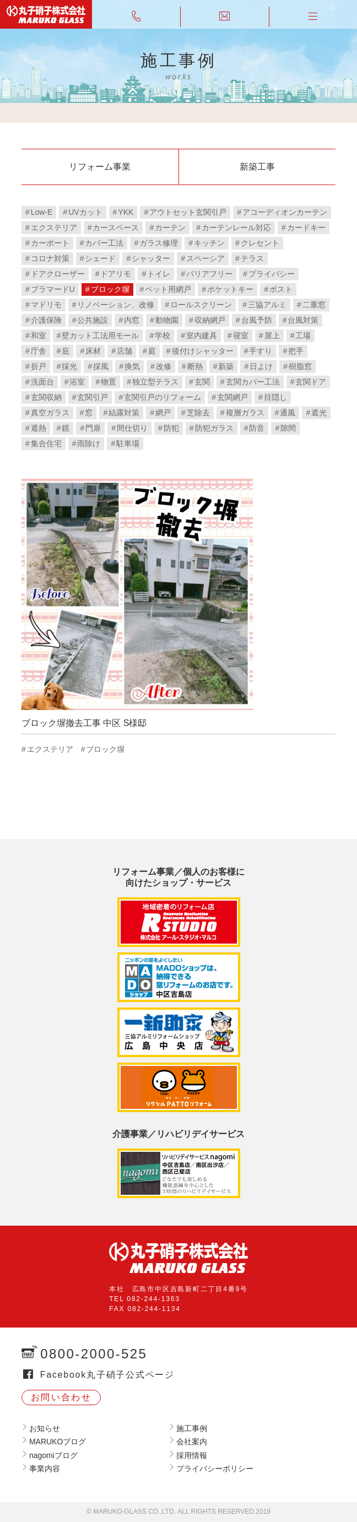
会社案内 (191, 1441)
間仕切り (132, 428)
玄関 (202, 381)
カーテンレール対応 (236, 227)
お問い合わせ (61, 1397)
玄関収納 (46, 397)
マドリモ (46, 304)
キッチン (209, 243)
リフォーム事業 (100, 166)
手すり (260, 350)
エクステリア (54, 227)
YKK (125, 212)
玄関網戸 (232, 397)
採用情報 (191, 1455)
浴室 (77, 381)
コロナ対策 (50, 258)
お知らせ (44, 1428)
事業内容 (44, 1468)
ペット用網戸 (168, 289)
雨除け (88, 443)
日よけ (261, 366)
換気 (132, 366)
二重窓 (314, 304)
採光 (69, 366)
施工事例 (191, 1428)
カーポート (50, 243)
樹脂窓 (300, 366)
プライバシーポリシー (214, 1468)
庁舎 (38, 350)
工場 (303, 335)
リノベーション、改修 (115, 304)
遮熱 (38, 428)
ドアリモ (115, 273)
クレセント (260, 243)
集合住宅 (46, 443)
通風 (287, 412)
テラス (252, 258)
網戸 (163, 412)
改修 (163, 366)
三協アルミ (267, 304)
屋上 (272, 335)
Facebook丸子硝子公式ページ (107, 1374)
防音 (256, 428)
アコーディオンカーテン (284, 212)
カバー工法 (104, 243)
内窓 (131, 320)
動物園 (166, 320)
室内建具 (201, 335)
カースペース (116, 227)
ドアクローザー (58, 273)
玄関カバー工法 (253, 381)
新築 (226, 366)
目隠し (275, 397)
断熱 (195, 366)
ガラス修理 (158, 243)
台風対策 (303, 320)
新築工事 (257, 166)
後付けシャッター (203, 350)
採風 (101, 366)
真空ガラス (50, 412)
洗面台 (42, 381)
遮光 (319, 412)
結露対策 (124, 412)
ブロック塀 (110, 289)
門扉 (93, 428)
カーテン (170, 227)
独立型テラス (155, 381)
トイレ (158, 273)
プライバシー (271, 273)
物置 (108, 381)
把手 (296, 350)
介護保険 (46, 320)
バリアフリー (209, 273)
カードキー (306, 227)
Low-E (42, 212)
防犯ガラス (214, 428)
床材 (93, 350)
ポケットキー (230, 289)
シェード (100, 258)
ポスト (281, 289)
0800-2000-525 (93, 1353)
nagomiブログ (53, 1455)
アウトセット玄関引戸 (187, 212)
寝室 (240, 335)
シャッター (151, 258)
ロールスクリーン (201, 304)
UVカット (85, 212)
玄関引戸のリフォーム (162, 397)
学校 (162, 335)
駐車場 (127, 443)
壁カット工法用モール (100, 335)
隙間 (288, 428)
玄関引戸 (92, 397)
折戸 (38, 366)
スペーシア (205, 258)
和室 (38, 335)
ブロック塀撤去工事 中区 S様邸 (84, 723)
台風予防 (256, 320)
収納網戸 (209, 320)
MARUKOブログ (57, 1441)
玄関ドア (310, 381)
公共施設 (92, 320)
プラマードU (53, 289)
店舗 (124, 350)
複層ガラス (245, 412)
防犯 (171, 428)
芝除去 (198, 412)
